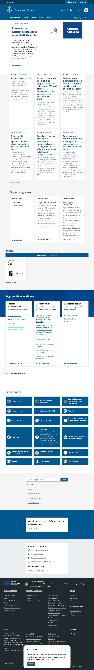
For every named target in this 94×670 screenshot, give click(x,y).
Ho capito (31, 664)
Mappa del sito (8, 663)
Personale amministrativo (12, 608)
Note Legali (51, 639)
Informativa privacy (54, 636)
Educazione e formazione (56, 605)
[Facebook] (66, 10)
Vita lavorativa (52, 625)
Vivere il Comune (76, 606)
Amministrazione (10, 591)
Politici (6, 603)
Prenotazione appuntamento (35, 636)
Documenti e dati (9, 595)
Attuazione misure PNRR (34, 644)
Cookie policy (52, 634)
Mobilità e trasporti (54, 613)
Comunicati (73, 598)
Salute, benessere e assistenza (57, 615)
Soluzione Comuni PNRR (74, 667)
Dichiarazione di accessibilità (57, 641)
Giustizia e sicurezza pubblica (57, 608)
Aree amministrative (10, 605)
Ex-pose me (19, 273)
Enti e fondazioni (9, 610)
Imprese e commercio (54, 610)
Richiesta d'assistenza (33, 641)
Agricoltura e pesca (32, 595)
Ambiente (29, 598)
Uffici (5, 598)
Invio (64, 480)
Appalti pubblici (53, 595)
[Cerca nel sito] (86, 10)
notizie (13, 74)
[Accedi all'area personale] (76, 2)
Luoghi (72, 613)
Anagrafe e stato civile (33, 600)
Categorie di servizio (34, 591)
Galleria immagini (75, 611)
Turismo (50, 623)
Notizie (72, 595)
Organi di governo (9, 600)
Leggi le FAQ (30, 634)
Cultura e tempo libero (55, 603)
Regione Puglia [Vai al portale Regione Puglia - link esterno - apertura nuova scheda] (10, 2)
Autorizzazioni (52, 598)
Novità (72, 591)
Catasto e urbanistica (54, 600)
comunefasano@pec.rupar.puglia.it (15, 645)
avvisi (39, 74)
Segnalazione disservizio (33, 639)
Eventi (72, 616)
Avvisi (72, 600)
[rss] (70, 10)
